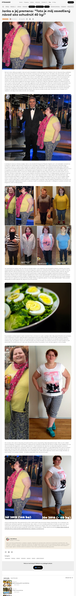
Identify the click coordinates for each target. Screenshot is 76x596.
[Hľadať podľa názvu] (3, 7)
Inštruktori (37, 2)
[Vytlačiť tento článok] (30, 19)
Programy (26, 2)
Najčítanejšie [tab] (6, 578)
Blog (50, 2)
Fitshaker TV (44, 2)
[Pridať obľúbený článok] (27, 19)
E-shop (54, 2)
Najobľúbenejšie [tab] (14, 578)
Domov (21, 2)
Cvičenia (32, 2)
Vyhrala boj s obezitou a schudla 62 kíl (34, 528)
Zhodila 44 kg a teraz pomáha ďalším (15, 528)
